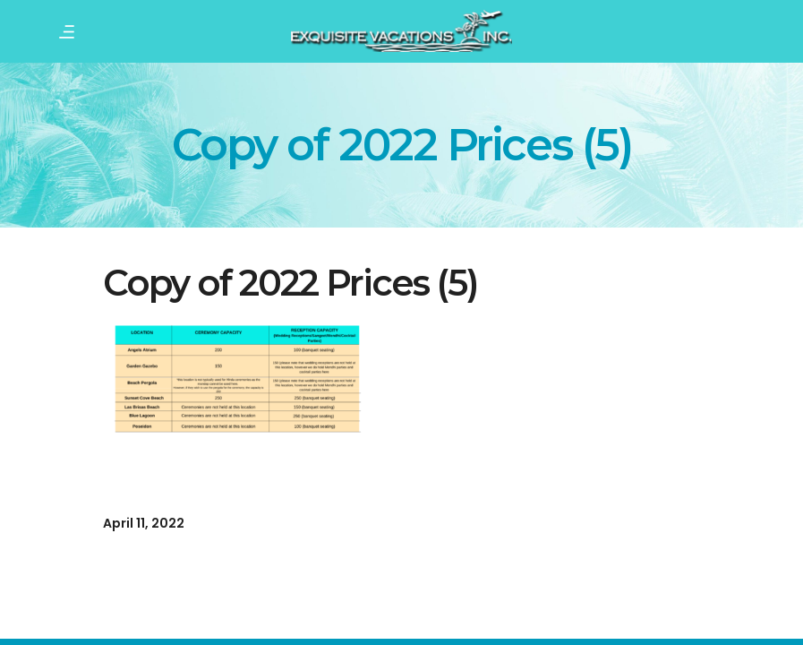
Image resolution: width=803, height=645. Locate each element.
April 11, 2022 (143, 523)
